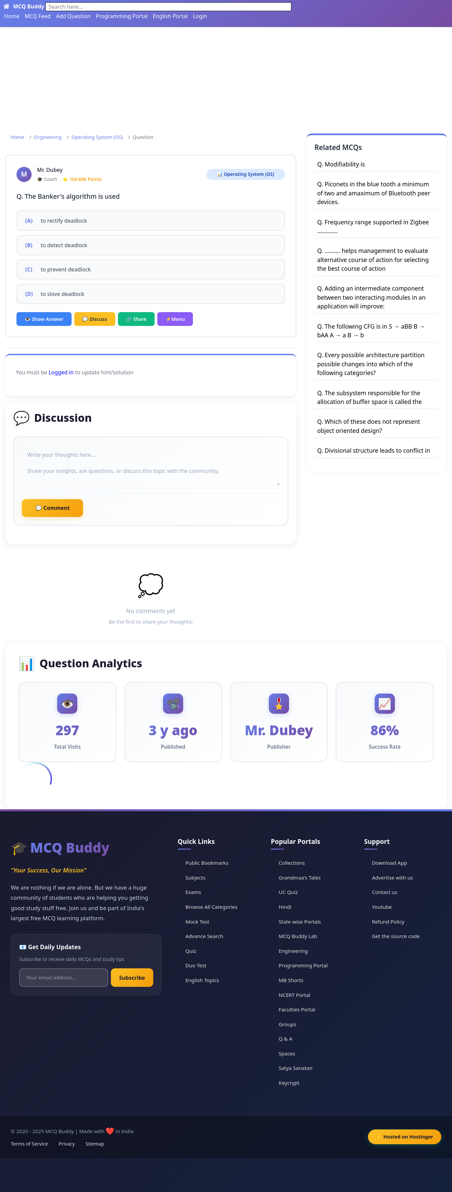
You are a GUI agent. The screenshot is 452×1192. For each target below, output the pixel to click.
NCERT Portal (294, 995)
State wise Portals (300, 921)
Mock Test (197, 921)
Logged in (61, 372)
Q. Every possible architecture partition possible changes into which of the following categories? (371, 364)
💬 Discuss (94, 319)
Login (200, 16)
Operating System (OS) (97, 137)
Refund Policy (388, 921)
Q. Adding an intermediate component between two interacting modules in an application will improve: (371, 297)
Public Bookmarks (207, 862)
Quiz (191, 950)
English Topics (202, 980)
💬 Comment (52, 508)
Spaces (287, 1053)
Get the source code (396, 936)
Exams (193, 892)
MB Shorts (291, 980)
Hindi (285, 906)
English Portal (170, 16)
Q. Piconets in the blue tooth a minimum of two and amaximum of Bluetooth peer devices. (373, 193)
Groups (287, 1024)
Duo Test (196, 965)
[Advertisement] (226, 78)
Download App (389, 862)
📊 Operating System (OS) (245, 174)
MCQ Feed (38, 16)
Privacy (67, 1144)
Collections (292, 862)
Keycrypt (289, 1082)
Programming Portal (122, 16)
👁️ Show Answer (44, 319)
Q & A (285, 1038)
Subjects (196, 877)
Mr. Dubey (50, 170)
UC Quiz (288, 892)
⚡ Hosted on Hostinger (404, 1136)
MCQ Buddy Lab (298, 936)
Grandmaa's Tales (300, 877)
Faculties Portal (297, 1009)
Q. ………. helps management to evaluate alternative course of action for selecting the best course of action (373, 259)
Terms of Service (29, 1144)
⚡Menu (175, 319)
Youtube (382, 906)
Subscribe (132, 977)
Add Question (73, 16)
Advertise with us (392, 877)
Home (11, 16)
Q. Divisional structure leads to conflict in (373, 450)
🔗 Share (136, 319)
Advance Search (204, 936)
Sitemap (95, 1144)
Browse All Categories (212, 906)
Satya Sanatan (296, 1068)
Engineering (47, 137)
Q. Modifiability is (341, 164)
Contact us (385, 892)
